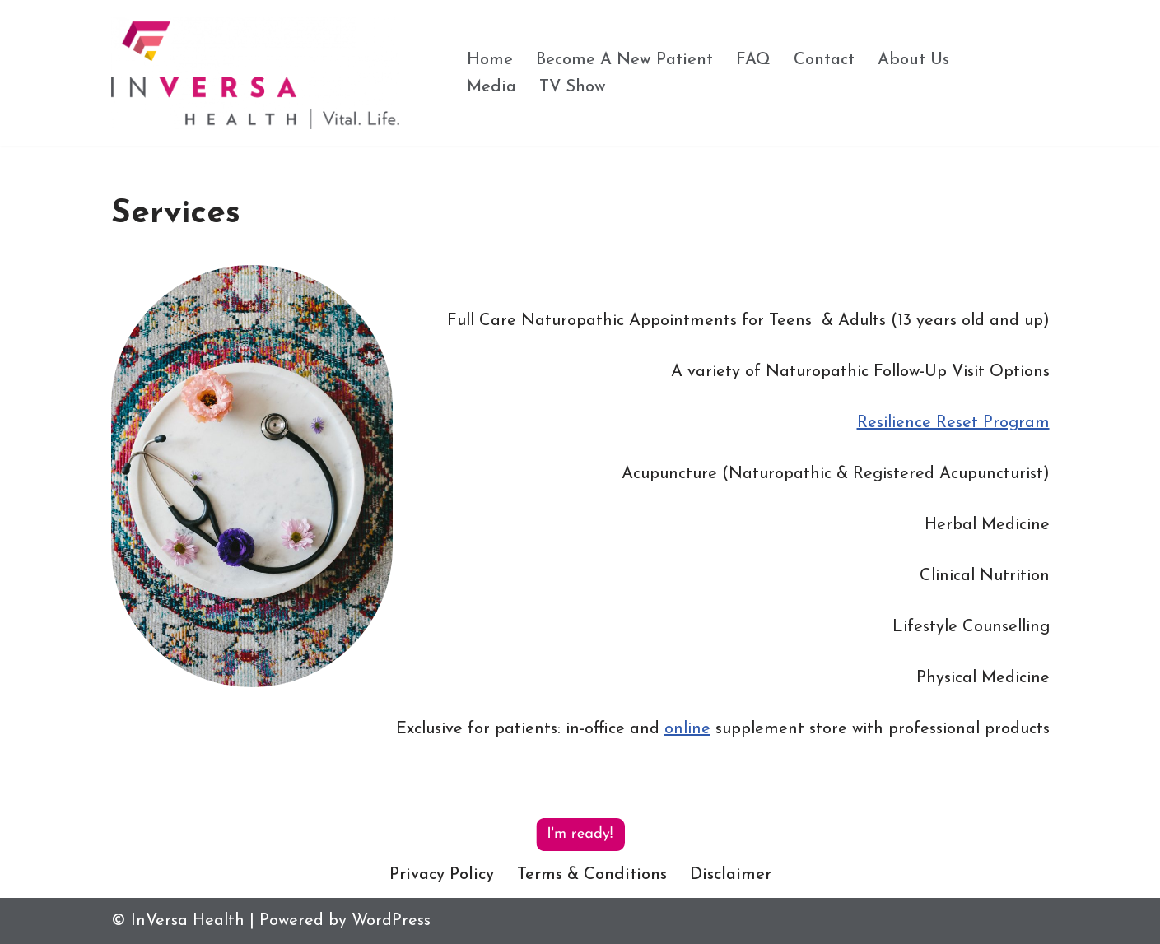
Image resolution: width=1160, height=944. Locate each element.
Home (490, 60)
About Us (913, 60)
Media (491, 87)
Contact (824, 60)
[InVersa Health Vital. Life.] (255, 73)
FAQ (753, 60)
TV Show (572, 87)
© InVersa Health (178, 921)
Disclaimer (730, 875)
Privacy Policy (441, 875)
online (687, 729)
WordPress (391, 921)
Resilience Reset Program (953, 423)
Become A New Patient (624, 60)
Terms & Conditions (592, 875)
